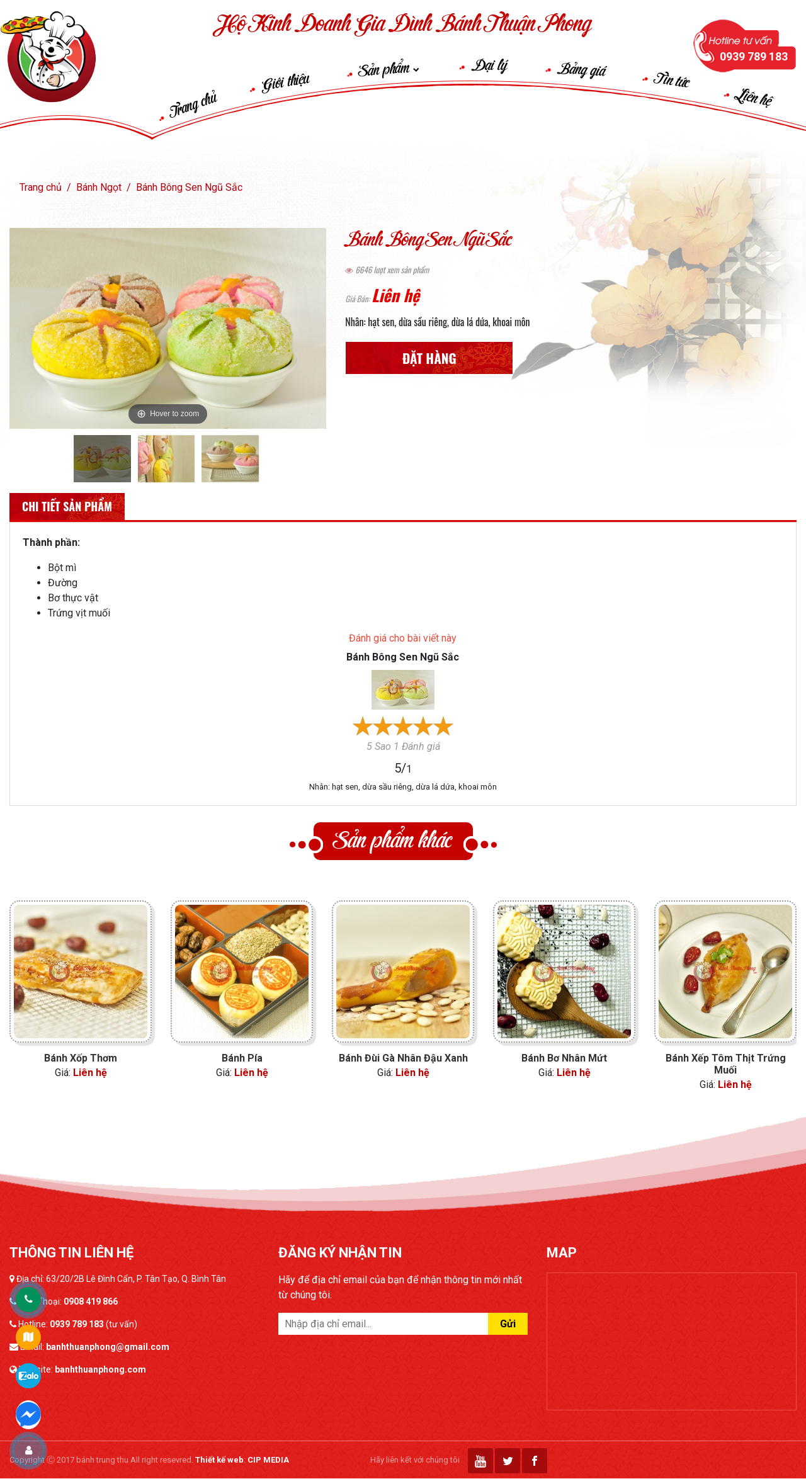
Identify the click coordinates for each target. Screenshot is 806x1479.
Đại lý (489, 66)
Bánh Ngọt (99, 187)
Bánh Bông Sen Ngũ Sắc (189, 187)
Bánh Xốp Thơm (80, 1058)
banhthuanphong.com (100, 1369)
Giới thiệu (285, 82)
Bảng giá (581, 70)
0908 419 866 (91, 1301)
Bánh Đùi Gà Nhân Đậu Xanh (403, 1058)
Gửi (508, 1324)
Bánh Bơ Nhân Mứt (564, 1058)
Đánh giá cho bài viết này (403, 638)
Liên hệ (753, 99)
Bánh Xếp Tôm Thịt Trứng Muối (726, 1064)
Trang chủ (193, 105)
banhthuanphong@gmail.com (107, 1347)
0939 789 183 (77, 1324)
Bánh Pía (242, 1058)
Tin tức (672, 81)
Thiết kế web (219, 1460)
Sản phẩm (389, 70)
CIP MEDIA (268, 1460)
